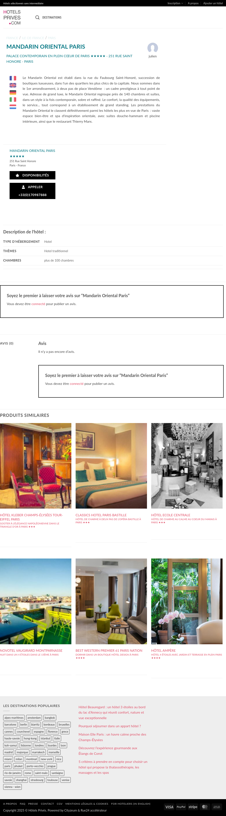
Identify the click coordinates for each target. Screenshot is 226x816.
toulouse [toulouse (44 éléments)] (52, 780)
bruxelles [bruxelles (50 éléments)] (64, 724)
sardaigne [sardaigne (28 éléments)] (57, 773)
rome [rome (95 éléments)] (28, 773)
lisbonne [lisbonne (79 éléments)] (26, 745)
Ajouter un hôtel (213, 3)
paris (52, 38)
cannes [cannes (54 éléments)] (8, 731)
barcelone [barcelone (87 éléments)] (10, 724)
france (12, 38)
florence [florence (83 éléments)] (53, 731)
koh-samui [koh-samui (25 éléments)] (10, 745)
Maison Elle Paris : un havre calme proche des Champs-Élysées (112, 737)
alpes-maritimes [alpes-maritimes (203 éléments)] (13, 717)
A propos (193, 3)
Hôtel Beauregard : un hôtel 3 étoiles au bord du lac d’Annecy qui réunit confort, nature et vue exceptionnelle (112, 712)
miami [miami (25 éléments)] (8, 759)
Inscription (175, 3)
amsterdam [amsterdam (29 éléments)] (34, 717)
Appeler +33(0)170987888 (32, 191)
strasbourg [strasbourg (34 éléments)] (37, 780)
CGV (60, 803)
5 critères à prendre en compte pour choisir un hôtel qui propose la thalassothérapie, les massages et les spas (113, 766)
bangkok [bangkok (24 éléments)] (50, 717)
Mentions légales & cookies (86, 803)
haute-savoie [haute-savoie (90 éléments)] (12, 738)
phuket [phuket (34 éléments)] (18, 766)
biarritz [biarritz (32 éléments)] (35, 724)
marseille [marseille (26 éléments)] (54, 752)
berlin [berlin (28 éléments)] (23, 724)
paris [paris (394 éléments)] (7, 766)
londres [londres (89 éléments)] (39, 745)
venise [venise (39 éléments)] (65, 780)
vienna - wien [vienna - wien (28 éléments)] (12, 786)
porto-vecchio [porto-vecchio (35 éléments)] (35, 766)
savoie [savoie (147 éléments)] (8, 780)
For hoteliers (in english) (130, 803)
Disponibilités (32, 175)
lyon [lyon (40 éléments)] (63, 745)
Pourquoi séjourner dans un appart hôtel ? (110, 726)
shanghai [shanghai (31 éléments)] (21, 780)
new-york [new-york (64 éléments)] (46, 759)
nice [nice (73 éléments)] (58, 759)
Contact (47, 803)
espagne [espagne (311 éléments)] (39, 731)
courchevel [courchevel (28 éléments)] (23, 731)
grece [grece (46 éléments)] (65, 731)
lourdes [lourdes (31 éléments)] (52, 745)
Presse (33, 803)
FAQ (22, 803)
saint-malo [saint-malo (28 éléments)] (41, 773)
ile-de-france (33, 38)
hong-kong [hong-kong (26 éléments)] (30, 738)
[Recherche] (37, 17)
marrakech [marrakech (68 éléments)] (38, 752)
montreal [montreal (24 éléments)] (31, 759)
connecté (38, 304)
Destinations (51, 17)
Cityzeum (70, 810)
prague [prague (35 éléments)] (51, 766)
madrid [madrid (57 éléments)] (8, 752)
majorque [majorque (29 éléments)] (22, 752)
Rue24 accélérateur (94, 810)
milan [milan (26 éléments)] (19, 759)
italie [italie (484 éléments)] (57, 738)
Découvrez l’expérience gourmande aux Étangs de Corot (108, 750)
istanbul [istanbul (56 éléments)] (45, 738)
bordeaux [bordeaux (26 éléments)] (49, 724)
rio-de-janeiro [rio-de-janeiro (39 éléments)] (12, 773)
